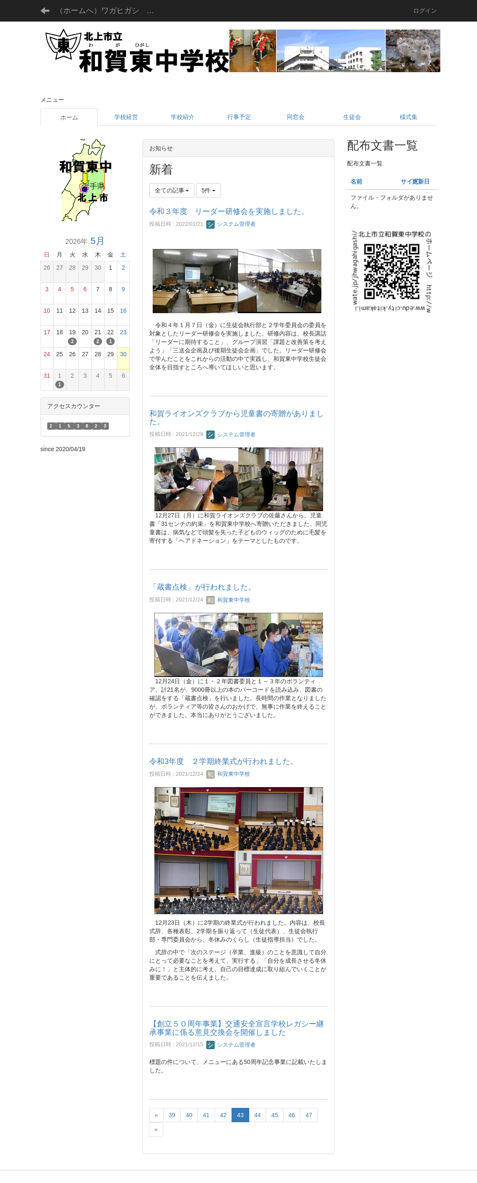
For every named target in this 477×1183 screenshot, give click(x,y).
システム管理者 (231, 224)
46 (291, 1115)
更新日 (421, 181)
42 (223, 1115)
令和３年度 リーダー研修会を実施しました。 (229, 211)
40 (189, 1115)
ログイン (425, 10)
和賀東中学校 (228, 600)
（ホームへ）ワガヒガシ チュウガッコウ (111, 10)
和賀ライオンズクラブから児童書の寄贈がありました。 (236, 417)
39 (172, 1115)
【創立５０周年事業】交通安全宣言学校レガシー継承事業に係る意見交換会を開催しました (236, 1028)
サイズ (409, 181)
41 (206, 1115)
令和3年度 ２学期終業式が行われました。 (223, 761)
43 (240, 1115)
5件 (209, 190)
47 (308, 1115)
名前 (356, 181)
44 (257, 1115)
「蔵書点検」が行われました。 (202, 587)
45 (274, 1115)
